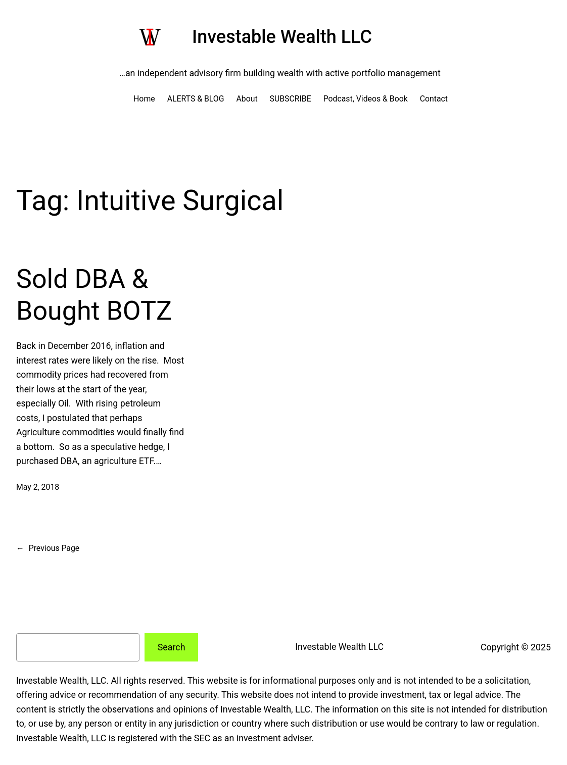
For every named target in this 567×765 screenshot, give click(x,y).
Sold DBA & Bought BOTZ (94, 295)
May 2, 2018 (37, 487)
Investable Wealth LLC (282, 36)
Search (171, 647)
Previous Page (47, 548)
